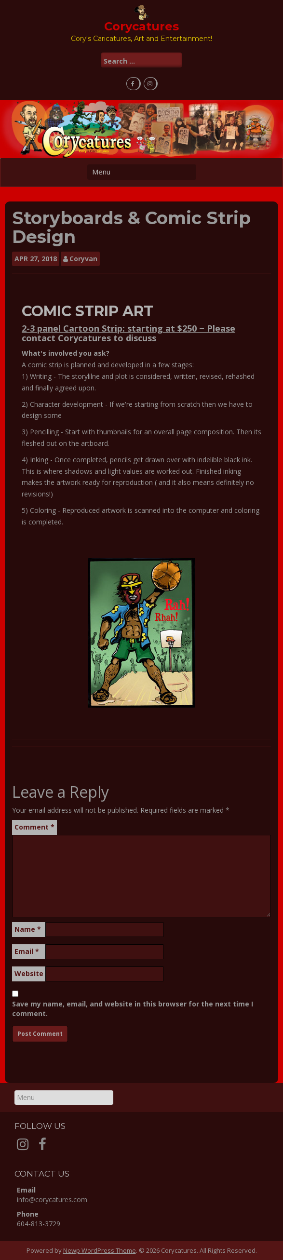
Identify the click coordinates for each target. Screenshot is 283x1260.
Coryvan (83, 258)
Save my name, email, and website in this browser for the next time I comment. (132, 1008)
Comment (34, 826)
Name (27, 929)
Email (26, 951)
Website (28, 973)
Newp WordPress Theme (99, 1250)
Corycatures (141, 26)
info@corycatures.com (52, 1199)
